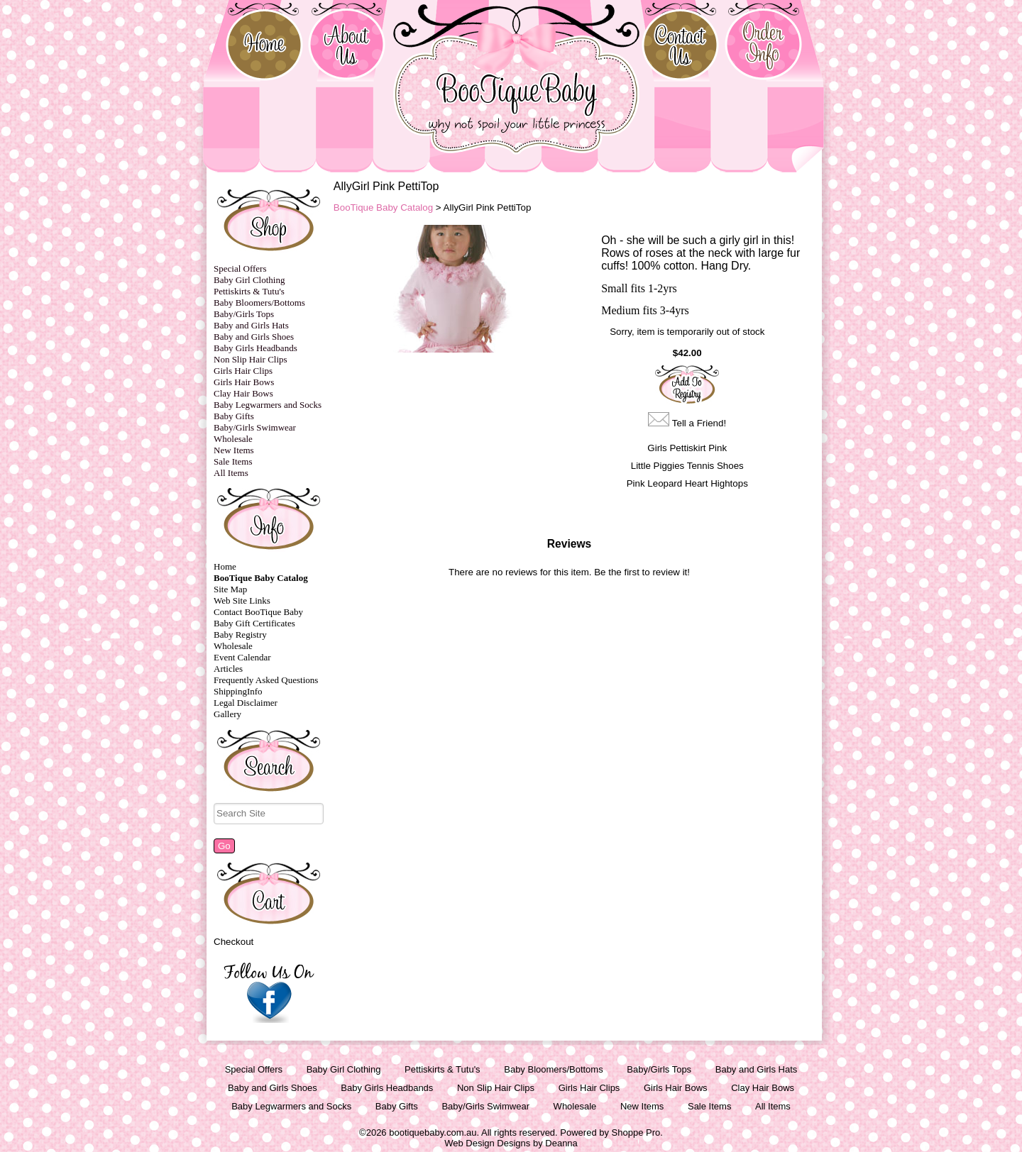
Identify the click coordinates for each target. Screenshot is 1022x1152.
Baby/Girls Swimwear (255, 427)
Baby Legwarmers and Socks (268, 404)
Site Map (230, 589)
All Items (231, 472)
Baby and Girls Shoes (254, 336)
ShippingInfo (238, 691)
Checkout (233, 941)
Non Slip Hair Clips (250, 359)
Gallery (227, 714)
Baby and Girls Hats (251, 325)
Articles (228, 668)
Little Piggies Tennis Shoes (687, 465)
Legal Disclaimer (246, 702)
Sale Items (233, 461)
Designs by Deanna (537, 1143)
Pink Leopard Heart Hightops (687, 483)
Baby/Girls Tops (244, 314)
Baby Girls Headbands (255, 348)
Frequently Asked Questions (266, 680)
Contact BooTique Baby (258, 612)
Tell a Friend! (699, 423)
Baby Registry (240, 634)
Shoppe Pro (636, 1132)
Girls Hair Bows (244, 382)
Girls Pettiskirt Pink (687, 448)
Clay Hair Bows (243, 393)
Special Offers (240, 268)
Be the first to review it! (642, 572)
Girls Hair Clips (243, 370)
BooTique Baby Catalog (261, 577)
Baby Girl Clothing (249, 280)
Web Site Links (242, 600)
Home (225, 566)
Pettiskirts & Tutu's (249, 291)
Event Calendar (242, 657)
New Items (234, 450)
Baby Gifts (234, 416)
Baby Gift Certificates (254, 623)
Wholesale (233, 438)
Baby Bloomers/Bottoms (259, 302)
